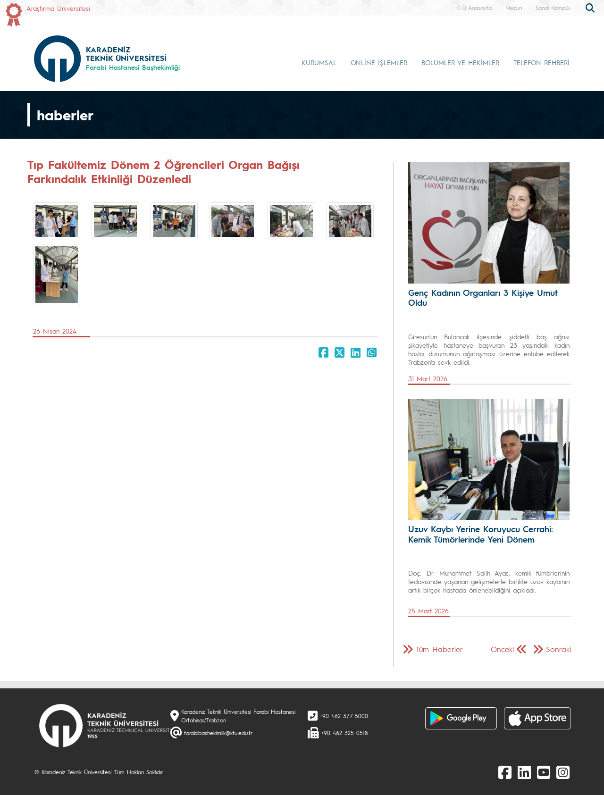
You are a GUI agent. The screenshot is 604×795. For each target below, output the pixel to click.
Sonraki (558, 649)
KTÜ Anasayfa (474, 7)
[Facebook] (505, 772)
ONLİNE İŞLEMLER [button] (379, 62)
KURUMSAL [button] (319, 62)
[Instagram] (563, 772)
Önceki (502, 649)
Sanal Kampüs (553, 7)
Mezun (513, 7)
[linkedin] (524, 772)
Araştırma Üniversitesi (58, 8)
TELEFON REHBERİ (541, 62)
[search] (591, 7)
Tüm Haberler (439, 649)
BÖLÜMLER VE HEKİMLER (460, 62)
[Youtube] (543, 772)
